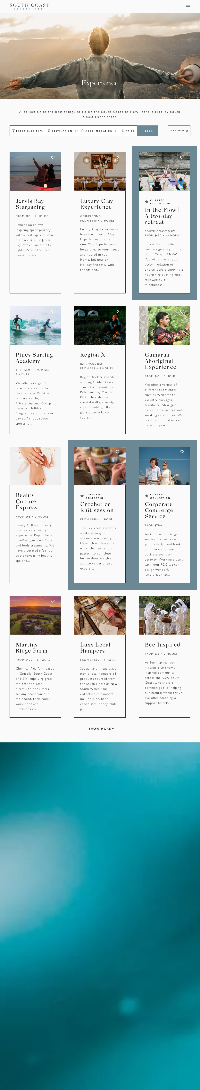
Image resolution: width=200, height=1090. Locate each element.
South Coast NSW (160, 231)
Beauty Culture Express (27, 503)
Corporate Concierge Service (159, 512)
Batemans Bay (92, 364)
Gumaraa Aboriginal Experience (161, 362)
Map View (178, 130)
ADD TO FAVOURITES (53, 157)
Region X (93, 356)
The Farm (23, 370)
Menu (188, 6)
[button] (27, 131)
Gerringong (91, 216)
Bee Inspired (162, 647)
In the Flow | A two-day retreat (162, 216)
